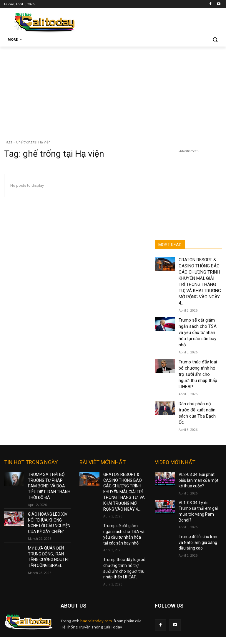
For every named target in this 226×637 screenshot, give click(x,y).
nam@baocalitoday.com (102, 604)
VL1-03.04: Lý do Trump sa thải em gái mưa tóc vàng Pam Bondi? (200, 458)
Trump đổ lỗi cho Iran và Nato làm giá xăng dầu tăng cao (198, 483)
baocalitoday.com (96, 561)
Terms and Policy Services (178, 580)
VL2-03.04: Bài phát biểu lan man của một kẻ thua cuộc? (199, 432)
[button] (215, 40)
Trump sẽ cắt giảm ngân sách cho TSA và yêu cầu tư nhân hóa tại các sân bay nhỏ (123, 480)
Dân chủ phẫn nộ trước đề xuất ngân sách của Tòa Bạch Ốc (199, 371)
